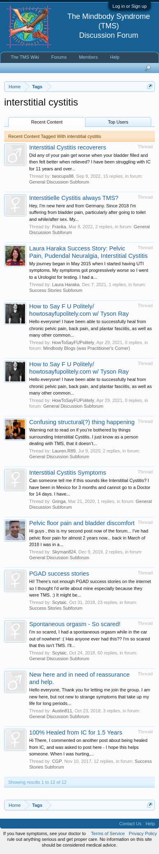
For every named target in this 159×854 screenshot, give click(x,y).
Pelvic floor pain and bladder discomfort (82, 523)
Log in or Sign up (130, 6)
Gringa (59, 501)
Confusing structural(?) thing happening (82, 422)
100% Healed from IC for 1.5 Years (75, 732)
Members (88, 57)
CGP (57, 761)
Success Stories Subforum (56, 290)
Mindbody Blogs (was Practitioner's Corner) (86, 348)
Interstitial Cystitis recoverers (67, 147)
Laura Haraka (66, 284)
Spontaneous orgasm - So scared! (74, 624)
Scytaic (59, 602)
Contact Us (130, 823)
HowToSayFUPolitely (73, 342)
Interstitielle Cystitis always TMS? (73, 198)
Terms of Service (108, 833)
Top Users (118, 121)
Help (115, 57)
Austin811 (62, 710)
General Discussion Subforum (59, 181)
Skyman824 (64, 551)
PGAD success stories (59, 573)
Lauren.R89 (64, 450)
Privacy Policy (143, 833)
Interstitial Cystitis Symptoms (67, 472)
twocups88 (63, 176)
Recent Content (46, 121)
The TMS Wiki (25, 57)
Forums (59, 57)
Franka (59, 226)
